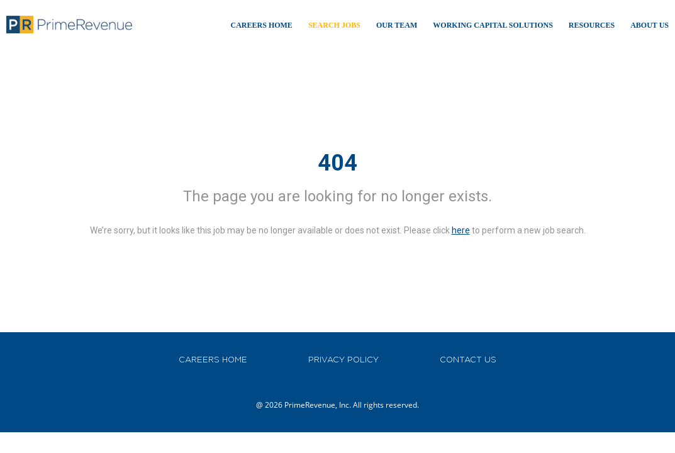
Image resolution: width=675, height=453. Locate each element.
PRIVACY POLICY (343, 359)
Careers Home (262, 25)
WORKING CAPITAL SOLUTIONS (492, 25)
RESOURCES (592, 25)
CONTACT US (468, 359)
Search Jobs (334, 25)
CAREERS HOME (213, 359)
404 (337, 163)
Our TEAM (396, 25)
